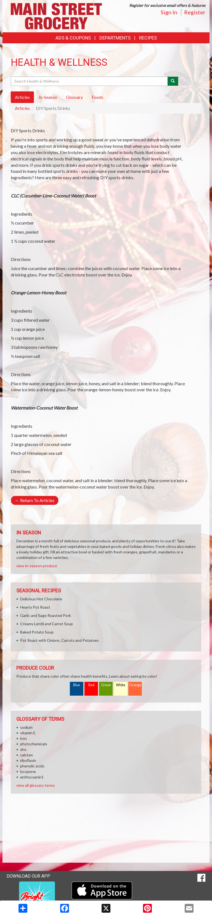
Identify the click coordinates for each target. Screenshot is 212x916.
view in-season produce (36, 565)
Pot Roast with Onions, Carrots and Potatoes (59, 640)
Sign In (169, 12)
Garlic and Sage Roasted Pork (45, 615)
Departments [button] (115, 38)
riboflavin (28, 760)
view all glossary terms (35, 785)
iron (23, 738)
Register (194, 12)
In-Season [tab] (48, 97)
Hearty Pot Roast (35, 607)
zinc (23, 749)
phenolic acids (32, 766)
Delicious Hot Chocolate (41, 598)
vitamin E (28, 732)
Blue (76, 685)
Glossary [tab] (74, 97)
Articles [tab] (22, 97)
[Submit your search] (173, 81)
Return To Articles (34, 500)
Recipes (148, 38)
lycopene (28, 771)
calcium (26, 755)
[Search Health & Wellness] (89, 81)
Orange (135, 685)
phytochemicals (33, 743)
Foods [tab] (97, 97)
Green (106, 685)
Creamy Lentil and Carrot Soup (46, 623)
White (120, 685)
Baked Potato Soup (37, 632)
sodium (26, 727)
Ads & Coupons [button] (73, 38)
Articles (22, 108)
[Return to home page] (56, 15)
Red (91, 685)
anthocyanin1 (32, 777)
